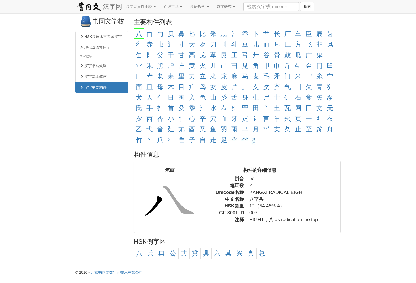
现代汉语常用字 (95, 47)
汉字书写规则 (93, 66)
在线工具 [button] (173, 7)
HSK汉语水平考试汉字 (101, 36)
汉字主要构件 (93, 87)
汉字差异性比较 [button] (141, 7)
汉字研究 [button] (226, 7)
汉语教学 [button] (199, 7)
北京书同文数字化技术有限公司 (117, 272)
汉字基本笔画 (93, 76)
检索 (307, 7)
